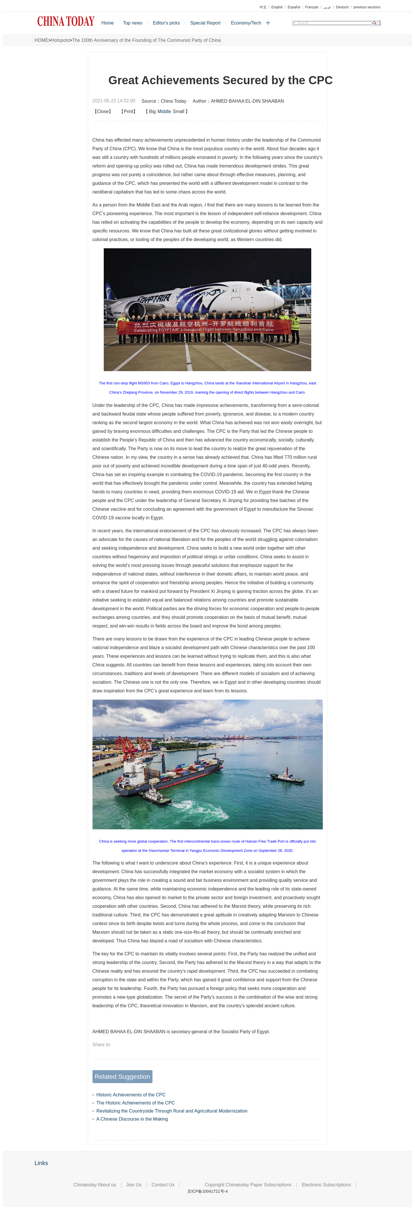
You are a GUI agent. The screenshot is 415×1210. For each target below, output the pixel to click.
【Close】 (103, 111)
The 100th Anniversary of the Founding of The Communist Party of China (146, 40)
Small (178, 111)
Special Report (205, 22)
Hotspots (60, 40)
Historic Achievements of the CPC (131, 1094)
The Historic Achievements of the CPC (136, 1102)
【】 (167, 111)
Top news (133, 22)
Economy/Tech (246, 22)
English (277, 7)
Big (152, 111)
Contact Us (163, 1184)
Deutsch (342, 7)
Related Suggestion (122, 1076)
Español (294, 7)
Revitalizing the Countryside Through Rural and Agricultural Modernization (172, 1110)
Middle (164, 111)
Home (107, 22)
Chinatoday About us (94, 1184)
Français (311, 7)
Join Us (134, 1184)
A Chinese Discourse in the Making (132, 1119)
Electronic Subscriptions (326, 1184)
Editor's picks (166, 22)
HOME (41, 40)
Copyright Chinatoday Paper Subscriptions (248, 1184)
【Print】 (128, 111)
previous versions (367, 7)
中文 (263, 7)
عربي (327, 7)
